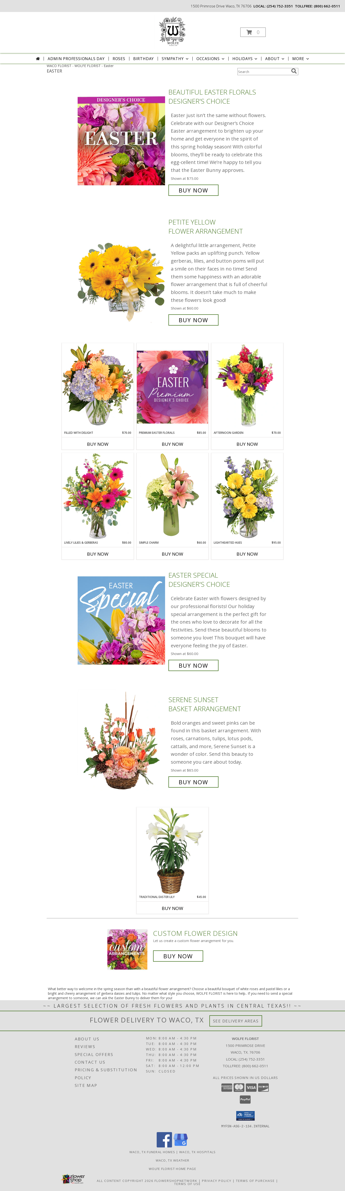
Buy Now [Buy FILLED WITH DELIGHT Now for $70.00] (98, 444)
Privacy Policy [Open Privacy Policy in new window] (216, 1180)
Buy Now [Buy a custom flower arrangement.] (178, 956)
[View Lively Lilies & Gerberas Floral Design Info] (98, 496)
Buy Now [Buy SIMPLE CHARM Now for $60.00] (172, 554)
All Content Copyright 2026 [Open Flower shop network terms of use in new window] (125, 1180)
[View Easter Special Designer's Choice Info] (122, 620)
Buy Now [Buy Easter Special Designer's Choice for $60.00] (193, 665)
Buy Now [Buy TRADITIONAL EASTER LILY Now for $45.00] (172, 908)
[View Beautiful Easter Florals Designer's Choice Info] (122, 141)
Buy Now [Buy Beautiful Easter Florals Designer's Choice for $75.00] (193, 190)
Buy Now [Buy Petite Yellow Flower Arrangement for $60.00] (193, 320)
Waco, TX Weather (173, 1160)
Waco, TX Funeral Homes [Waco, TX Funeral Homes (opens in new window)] (152, 1152)
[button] (253, 32)
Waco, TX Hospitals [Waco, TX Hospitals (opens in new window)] (197, 1152)
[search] (294, 71)
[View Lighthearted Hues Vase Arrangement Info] (247, 496)
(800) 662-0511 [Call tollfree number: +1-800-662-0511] (327, 6)
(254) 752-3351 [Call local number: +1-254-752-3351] (280, 6)
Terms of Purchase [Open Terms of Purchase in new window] (255, 1180)
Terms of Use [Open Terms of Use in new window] (187, 1183)
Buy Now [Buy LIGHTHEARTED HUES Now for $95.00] (247, 554)
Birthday (143, 58)
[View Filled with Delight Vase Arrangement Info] (98, 386)
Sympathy (175, 58)
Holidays (245, 58)
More (301, 58)
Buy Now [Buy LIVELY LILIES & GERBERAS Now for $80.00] (98, 554)
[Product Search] (263, 71)
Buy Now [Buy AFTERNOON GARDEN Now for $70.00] (247, 444)
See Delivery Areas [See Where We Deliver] (236, 1021)
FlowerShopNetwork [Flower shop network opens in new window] (176, 1180)
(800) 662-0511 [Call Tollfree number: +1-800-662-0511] (255, 1065)
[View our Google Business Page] (180, 1146)
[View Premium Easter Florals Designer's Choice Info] (172, 387)
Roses (119, 58)
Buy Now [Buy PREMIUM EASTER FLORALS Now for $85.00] (172, 444)
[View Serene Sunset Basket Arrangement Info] (122, 741)
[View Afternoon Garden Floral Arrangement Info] (247, 386)
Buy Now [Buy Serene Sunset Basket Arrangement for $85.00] (193, 782)
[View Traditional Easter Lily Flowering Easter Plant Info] (172, 850)
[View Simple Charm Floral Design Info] (172, 496)
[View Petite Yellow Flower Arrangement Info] (122, 271)
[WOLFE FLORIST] (172, 30)
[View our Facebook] (164, 1146)
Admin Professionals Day (76, 58)
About (275, 58)
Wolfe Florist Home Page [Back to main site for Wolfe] (172, 1168)
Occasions (210, 58)
